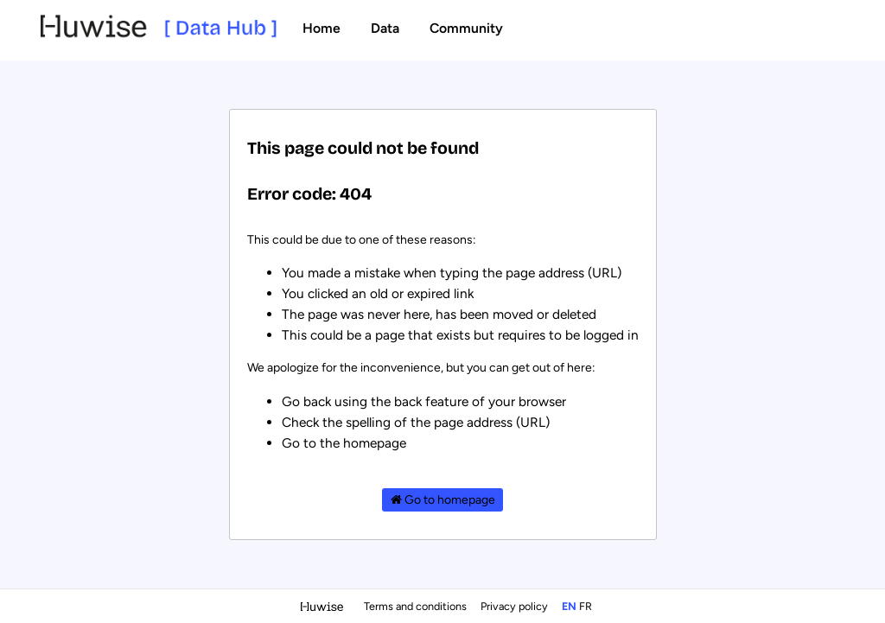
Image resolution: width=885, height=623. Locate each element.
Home (321, 28)
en (569, 606)
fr (585, 606)
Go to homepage (443, 500)
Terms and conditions (416, 606)
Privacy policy (516, 606)
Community (466, 28)
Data (385, 28)
